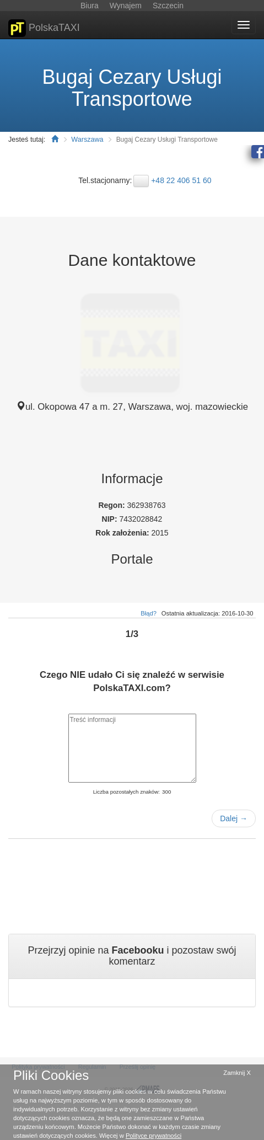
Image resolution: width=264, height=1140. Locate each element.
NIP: (111, 519)
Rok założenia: (123, 532)
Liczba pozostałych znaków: (126, 792)
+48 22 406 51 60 (181, 180)
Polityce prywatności (153, 1135)
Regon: (112, 505)
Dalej (233, 818)
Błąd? (149, 613)
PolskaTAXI (44, 28)
